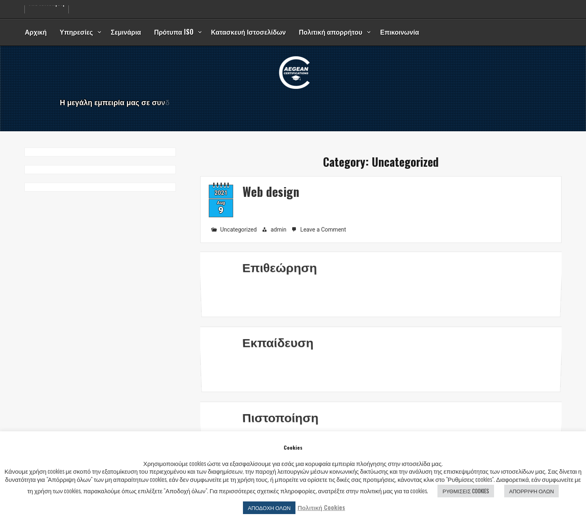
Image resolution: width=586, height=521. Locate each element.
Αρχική (36, 32)
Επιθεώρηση (278, 279)
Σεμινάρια (126, 32)
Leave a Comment (324, 229)
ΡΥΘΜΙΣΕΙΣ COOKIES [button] (465, 491)
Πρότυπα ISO (173, 32)
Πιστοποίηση (278, 429)
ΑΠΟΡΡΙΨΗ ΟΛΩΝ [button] (531, 491)
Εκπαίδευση (276, 354)
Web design (271, 191)
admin (278, 229)
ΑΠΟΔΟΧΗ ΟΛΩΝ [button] (269, 507)
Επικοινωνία (399, 32)
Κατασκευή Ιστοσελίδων (248, 32)
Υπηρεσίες (76, 32)
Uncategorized (238, 229)
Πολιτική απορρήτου (331, 32)
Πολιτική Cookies (321, 507)
